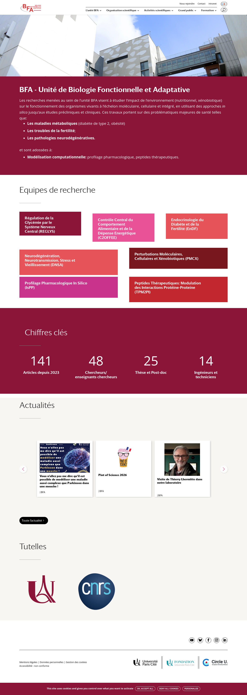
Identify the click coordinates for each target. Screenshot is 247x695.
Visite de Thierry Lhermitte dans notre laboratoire (179, 481)
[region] (123, 469)
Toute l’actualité (32, 520)
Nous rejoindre (187, 4)
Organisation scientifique (121, 10)
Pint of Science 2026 (112, 475)
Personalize (191, 689)
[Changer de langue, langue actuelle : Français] (223, 4)
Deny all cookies (168, 689)
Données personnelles (51, 662)
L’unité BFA (92, 10)
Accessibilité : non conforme (34, 665)
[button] (23, 469)
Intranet (213, 4)
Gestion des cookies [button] (76, 662)
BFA (43, 492)
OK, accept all (145, 689)
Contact (201, 4)
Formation (207, 10)
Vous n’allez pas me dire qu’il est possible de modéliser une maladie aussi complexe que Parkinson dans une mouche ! (64, 481)
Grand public (185, 10)
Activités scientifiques (157, 10)
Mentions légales (28, 662)
